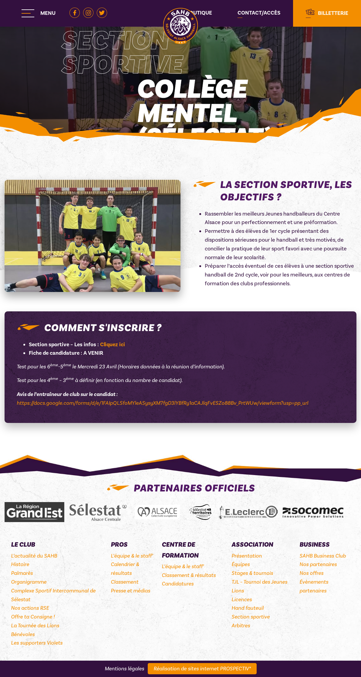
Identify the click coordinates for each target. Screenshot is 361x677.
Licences (241, 599)
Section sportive (250, 616)
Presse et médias (130, 590)
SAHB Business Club (322, 555)
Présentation (246, 555)
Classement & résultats (189, 575)
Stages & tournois (252, 573)
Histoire (20, 564)
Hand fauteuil (247, 608)
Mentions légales (124, 668)
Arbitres (240, 625)
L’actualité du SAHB (34, 555)
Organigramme (28, 581)
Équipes (240, 564)
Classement (124, 581)
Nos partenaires (318, 564)
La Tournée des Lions (35, 625)
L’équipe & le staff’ (132, 555)
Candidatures (178, 583)
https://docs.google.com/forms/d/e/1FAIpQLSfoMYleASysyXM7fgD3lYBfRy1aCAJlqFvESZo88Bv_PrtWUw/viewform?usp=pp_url (162, 403)
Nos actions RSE (30, 608)
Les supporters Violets (36, 642)
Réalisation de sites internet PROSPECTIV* (202, 668)
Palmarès (22, 573)
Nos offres (311, 573)
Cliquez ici (112, 344)
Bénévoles (23, 634)
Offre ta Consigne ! (33, 616)
